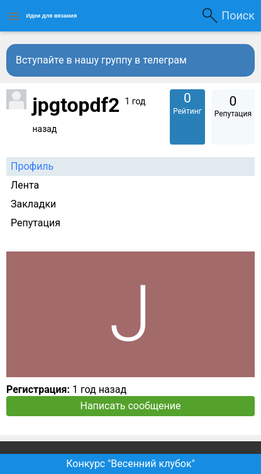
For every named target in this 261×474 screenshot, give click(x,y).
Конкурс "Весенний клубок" (130, 464)
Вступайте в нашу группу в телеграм (101, 60)
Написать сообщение (131, 406)
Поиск (238, 15)
